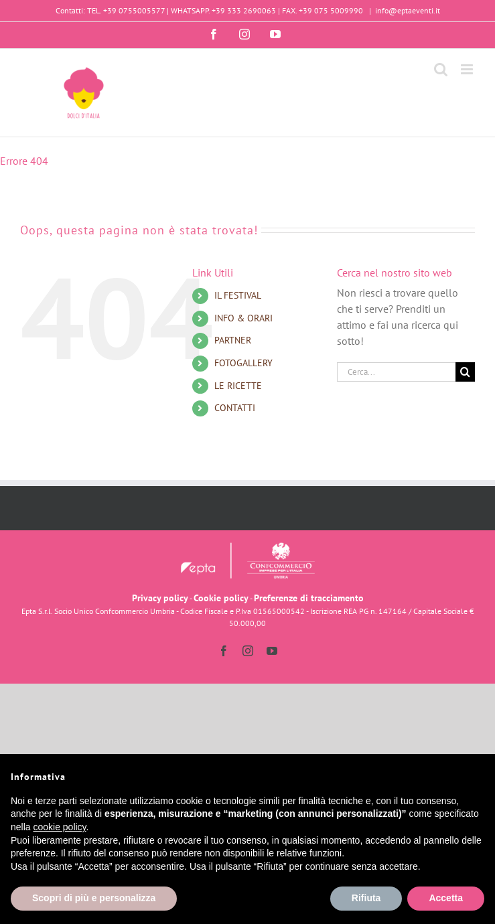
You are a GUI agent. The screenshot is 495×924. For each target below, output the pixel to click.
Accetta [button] (446, 898)
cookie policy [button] (59, 827)
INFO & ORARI (243, 318)
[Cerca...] (396, 372)
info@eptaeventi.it (407, 10)
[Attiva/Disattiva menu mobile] (468, 69)
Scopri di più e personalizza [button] (93, 898)
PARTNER (232, 340)
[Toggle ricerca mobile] (440, 69)
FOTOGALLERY (243, 363)
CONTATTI (234, 408)
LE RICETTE (238, 386)
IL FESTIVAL (237, 295)
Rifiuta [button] (366, 898)
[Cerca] (465, 372)
